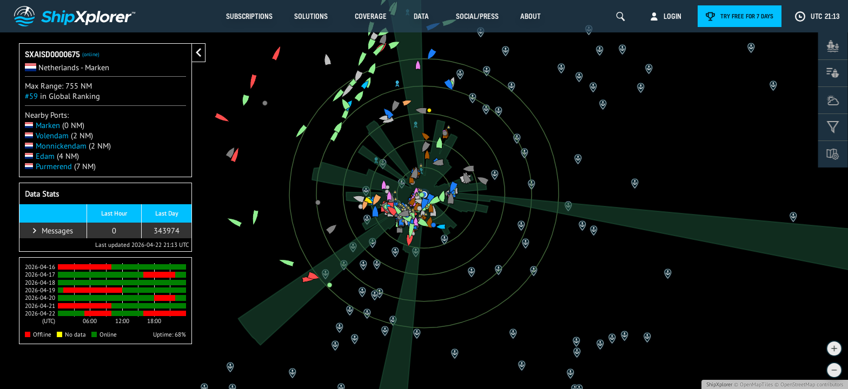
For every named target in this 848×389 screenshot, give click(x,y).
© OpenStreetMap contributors (808, 384)
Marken (42, 125)
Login (672, 16)
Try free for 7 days (746, 16)
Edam (40, 156)
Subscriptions (249, 16)
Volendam (47, 135)
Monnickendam (56, 145)
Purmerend (48, 166)
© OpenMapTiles (753, 384)
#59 (31, 96)
